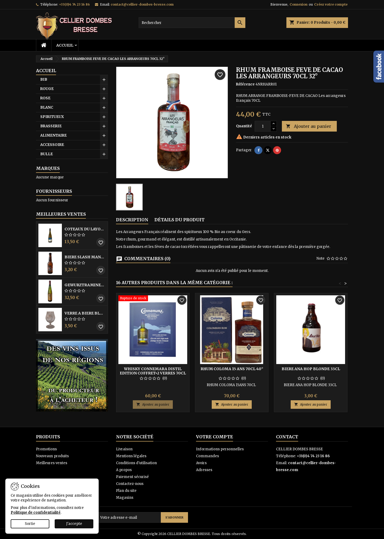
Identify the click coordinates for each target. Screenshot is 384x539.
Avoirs (201, 463)
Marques (48, 168)
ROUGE (47, 89)
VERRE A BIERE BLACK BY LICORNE (85, 313)
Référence (245, 84)
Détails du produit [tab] (179, 219)
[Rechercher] (192, 22)
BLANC (46, 107)
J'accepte (74, 523)
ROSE (45, 98)
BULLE (46, 154)
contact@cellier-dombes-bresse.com (142, 4)
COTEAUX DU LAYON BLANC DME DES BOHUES (85, 229)
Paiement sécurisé (132, 477)
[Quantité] (263, 126)
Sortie (30, 523)
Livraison (124, 449)
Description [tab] (132, 219)
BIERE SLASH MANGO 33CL (85, 257)
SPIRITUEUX (52, 117)
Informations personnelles (220, 449)
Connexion (298, 4)
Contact (287, 436)
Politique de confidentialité (36, 512)
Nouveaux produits (52, 456)
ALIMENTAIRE (53, 135)
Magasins (124, 497)
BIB (43, 79)
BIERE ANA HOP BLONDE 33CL (311, 368)
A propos (124, 470)
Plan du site (126, 490)
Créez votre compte (330, 4)
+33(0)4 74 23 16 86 (74, 4)
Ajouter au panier (308, 126)
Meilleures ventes (51, 463)
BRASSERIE (51, 126)
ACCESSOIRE (52, 144)
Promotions (46, 449)
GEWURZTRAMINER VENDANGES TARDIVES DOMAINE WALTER (85, 285)
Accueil (64, 45)
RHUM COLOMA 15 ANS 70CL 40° (232, 368)
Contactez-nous (129, 483)
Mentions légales (131, 456)
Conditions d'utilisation (136, 463)
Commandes (207, 456)
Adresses (204, 470)
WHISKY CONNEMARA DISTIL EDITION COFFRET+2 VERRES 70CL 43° (153, 373)
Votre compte (214, 436)
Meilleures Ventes (61, 214)
